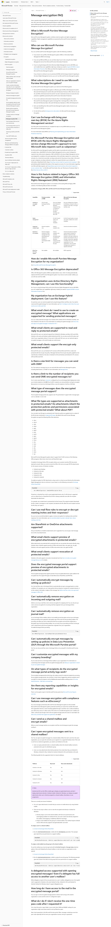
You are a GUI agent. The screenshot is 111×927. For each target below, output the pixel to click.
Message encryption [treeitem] (10, 69)
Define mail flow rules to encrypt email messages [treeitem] (13, 77)
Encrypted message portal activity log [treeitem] (13, 99)
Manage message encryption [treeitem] (12, 93)
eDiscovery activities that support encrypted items (43, 714)
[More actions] (78, 10)
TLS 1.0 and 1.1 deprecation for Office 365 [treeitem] (11, 163)
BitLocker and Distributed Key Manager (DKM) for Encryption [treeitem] (11, 143)
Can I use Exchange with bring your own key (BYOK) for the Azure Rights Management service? (99, 24)
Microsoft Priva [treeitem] (6, 181)
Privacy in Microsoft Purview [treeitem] (9, 192)
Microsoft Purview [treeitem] (7, 15)
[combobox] (11, 12)
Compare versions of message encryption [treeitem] (12, 115)
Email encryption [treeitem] (9, 67)
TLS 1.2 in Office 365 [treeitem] (9, 171)
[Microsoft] (3, 2)
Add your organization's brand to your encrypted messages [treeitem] (13, 81)
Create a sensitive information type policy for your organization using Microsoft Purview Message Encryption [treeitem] (13, 87)
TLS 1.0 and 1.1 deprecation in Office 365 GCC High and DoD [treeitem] (13, 167)
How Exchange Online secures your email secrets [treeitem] (12, 122)
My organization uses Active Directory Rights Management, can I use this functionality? (99, 47)
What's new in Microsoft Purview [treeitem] (10, 20)
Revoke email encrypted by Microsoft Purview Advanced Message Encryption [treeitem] (12, 110)
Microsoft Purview (40, 10)
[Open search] (104, 2)
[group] (57, 840)
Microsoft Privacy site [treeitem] (7, 184)
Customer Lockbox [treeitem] (9, 149)
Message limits (64, 369)
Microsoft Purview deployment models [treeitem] (11, 189)
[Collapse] (20, 9)
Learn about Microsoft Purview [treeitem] (9, 18)
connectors (48, 380)
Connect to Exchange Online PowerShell (43, 828)
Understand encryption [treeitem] (10, 59)
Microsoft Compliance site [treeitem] (8, 179)
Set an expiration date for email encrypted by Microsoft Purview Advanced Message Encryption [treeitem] (13, 104)
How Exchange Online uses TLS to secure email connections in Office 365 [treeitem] (13, 127)
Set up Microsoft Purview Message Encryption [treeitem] (11, 73)
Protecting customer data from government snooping (63, 162)
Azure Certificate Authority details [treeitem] (12, 160)
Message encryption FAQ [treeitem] (11, 118)
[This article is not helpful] (103, 55)
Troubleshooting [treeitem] (6, 176)
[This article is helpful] (101, 55)
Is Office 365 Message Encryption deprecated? (98, 43)
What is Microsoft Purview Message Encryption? (99, 14)
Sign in (107, 1)
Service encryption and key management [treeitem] (11, 139)
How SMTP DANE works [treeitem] (11, 136)
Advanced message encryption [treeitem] (13, 95)
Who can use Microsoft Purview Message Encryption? (100, 17)
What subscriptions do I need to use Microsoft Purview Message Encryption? (99, 20)
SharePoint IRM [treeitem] (8, 155)
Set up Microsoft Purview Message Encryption (44, 265)
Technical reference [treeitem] (9, 157)
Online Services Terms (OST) (40, 170)
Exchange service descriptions (52, 111)
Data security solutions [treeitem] (9, 38)
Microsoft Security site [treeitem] (8, 186)
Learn (32, 10)
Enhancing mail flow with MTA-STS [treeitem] (13, 132)
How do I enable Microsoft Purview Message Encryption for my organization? (100, 40)
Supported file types (51, 415)
